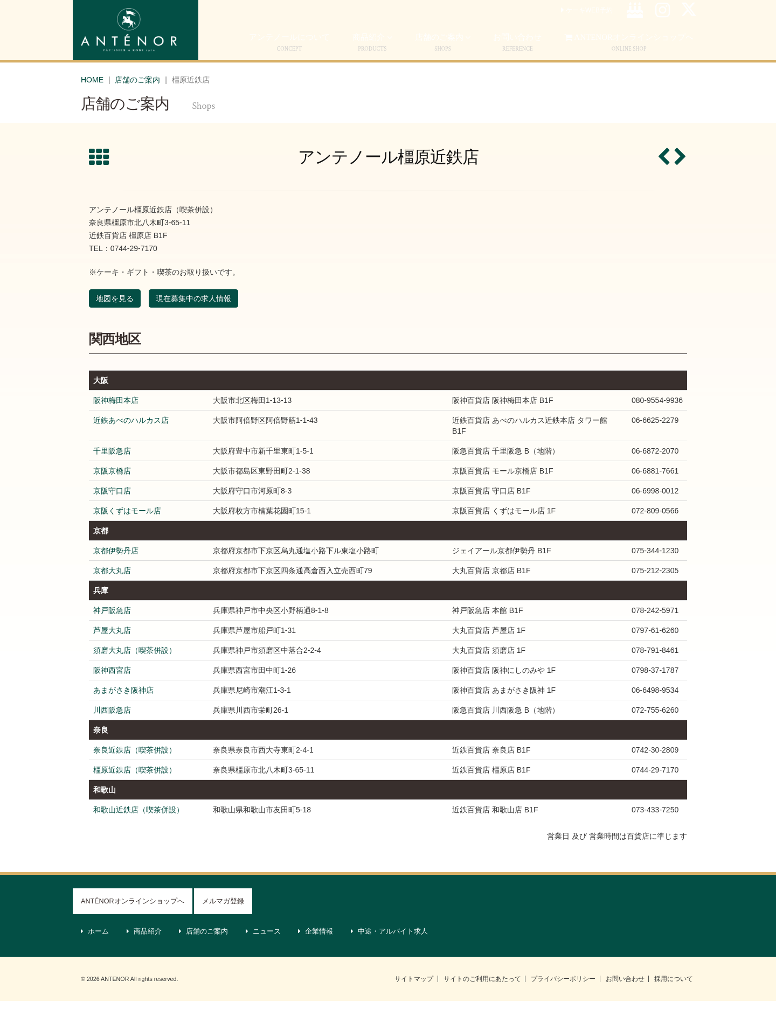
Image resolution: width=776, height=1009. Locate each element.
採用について (673, 987)
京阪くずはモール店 (127, 518)
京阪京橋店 (112, 479)
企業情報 (316, 939)
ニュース (263, 939)
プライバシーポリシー (563, 987)
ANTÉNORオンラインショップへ (132, 909)
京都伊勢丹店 (115, 558)
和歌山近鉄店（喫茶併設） (138, 817)
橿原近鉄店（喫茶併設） (134, 778)
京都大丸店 (112, 578)
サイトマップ (413, 987)
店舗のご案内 (443, 51)
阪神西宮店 (112, 678)
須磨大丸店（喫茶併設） (134, 658)
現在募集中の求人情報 (193, 306)
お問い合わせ (625, 987)
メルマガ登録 (223, 909)
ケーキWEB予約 (587, 17)
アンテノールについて (289, 51)
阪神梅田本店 (115, 408)
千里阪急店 (112, 459)
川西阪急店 (112, 718)
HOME (92, 87)
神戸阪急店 (112, 618)
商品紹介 (372, 51)
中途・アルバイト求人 (389, 939)
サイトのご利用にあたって (482, 987)
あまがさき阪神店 (123, 698)
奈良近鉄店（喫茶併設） (134, 758)
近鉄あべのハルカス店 (131, 428)
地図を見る (115, 306)
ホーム (95, 939)
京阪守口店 (112, 499)
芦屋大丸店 (112, 638)
